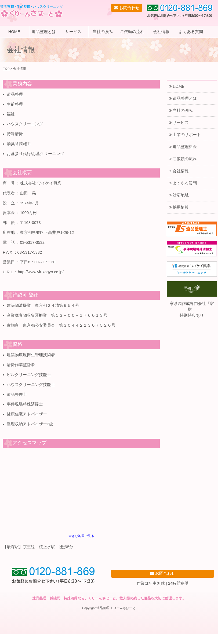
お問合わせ (128, 8)
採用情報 (180, 207)
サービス (73, 32)
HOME (14, 32)
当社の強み (103, 32)
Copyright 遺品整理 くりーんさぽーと (109, 608)
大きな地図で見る (81, 535)
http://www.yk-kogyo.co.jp (40, 272)
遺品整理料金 (184, 147)
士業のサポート (186, 134)
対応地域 (180, 195)
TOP (6, 68)
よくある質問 (191, 32)
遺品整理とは (44, 32)
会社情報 (161, 32)
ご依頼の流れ (132, 32)
